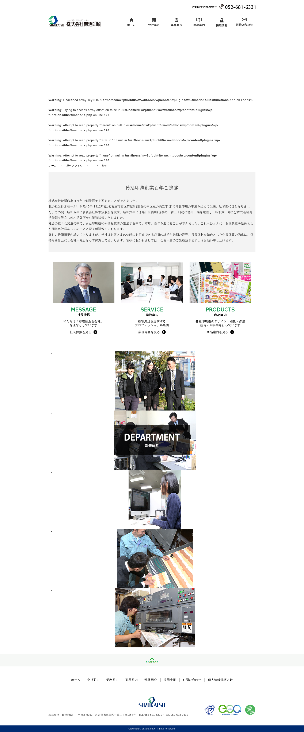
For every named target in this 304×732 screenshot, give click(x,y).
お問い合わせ (244, 22)
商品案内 (199, 22)
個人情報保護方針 (220, 679)
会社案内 (153, 22)
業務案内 (176, 22)
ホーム (131, 22)
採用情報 (221, 22)
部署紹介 (150, 679)
